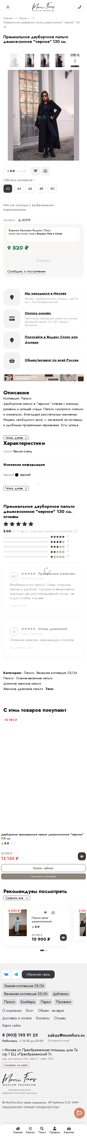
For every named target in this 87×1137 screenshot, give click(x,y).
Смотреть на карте (16, 1065)
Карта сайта (11, 1025)
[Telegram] (16, 974)
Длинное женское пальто (22, 683)
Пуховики (63, 1001)
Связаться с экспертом (43, 876)
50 (52, 188)
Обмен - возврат (51, 1010)
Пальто (23, 18)
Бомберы (28, 1001)
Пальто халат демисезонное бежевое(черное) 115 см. (49, 921)
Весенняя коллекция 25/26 (57, 672)
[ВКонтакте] (6, 974)
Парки (46, 1001)
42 (8, 188)
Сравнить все (16, 898)
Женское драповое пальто (23, 688)
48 (41, 188)
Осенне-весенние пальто (34, 678)
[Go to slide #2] (29, 60)
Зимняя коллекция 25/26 (24, 985)
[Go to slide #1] (14, 60)
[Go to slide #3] (45, 60)
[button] (42, 950)
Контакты (43, 1018)
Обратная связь (38, 974)
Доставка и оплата (16, 1018)
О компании (11, 1010)
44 (19, 188)
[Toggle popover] (79, 1113)
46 (30, 188)
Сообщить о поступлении (26, 271)
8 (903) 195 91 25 (20, 1035)
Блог (29, 1010)
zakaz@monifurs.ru (66, 1035)
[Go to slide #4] (60, 60)
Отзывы (60, 1018)
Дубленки (60, 993)
